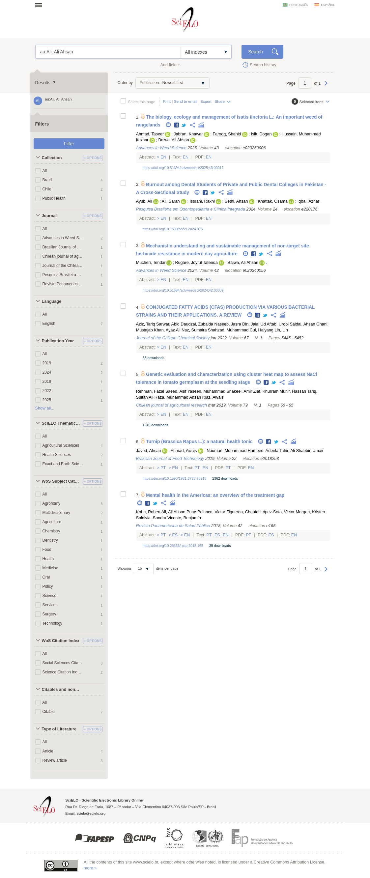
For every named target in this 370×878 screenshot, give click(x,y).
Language (51, 301)
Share (219, 101)
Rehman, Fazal (150, 391)
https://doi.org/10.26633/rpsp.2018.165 (173, 546)
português (298, 5)
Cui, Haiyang (261, 330)
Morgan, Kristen (310, 512)
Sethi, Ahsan (236, 201)
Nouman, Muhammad (226, 450)
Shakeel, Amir (239, 391)
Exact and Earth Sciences (63, 464)
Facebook (177, 125)
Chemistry (51, 531)
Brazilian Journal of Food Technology (63, 247)
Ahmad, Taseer (150, 134)
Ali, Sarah (171, 201)
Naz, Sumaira (194, 330)
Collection (52, 158)
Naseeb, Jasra (227, 324)
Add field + (170, 65)
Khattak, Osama (272, 201)
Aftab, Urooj (278, 324)
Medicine (50, 568)
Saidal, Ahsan (302, 324)
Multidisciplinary (56, 512)
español (328, 5)
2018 (47, 381)
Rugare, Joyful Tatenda (196, 262)
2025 (47, 400)
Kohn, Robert (148, 512)
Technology (53, 623)
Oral (46, 577)
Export (206, 101)
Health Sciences (57, 454)
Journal (49, 215)
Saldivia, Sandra (151, 518)
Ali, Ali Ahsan (173, 512)
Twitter (184, 125)
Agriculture (52, 522)
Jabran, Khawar (188, 134)
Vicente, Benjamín (184, 518)
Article (48, 751)
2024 (47, 372)
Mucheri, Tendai (150, 262)
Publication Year (58, 341)
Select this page (142, 101)
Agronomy (52, 503)
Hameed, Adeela (263, 450)
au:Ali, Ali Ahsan (108, 51)
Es (175, 535)
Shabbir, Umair (310, 450)
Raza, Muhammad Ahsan (178, 397)
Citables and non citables (61, 689)
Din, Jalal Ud (254, 324)
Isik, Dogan (261, 134)
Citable (49, 711)
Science (50, 595)
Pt (163, 468)
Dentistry (50, 540)
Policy (48, 586)
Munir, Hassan (292, 391)
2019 (47, 363)
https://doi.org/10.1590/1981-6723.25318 (174, 478)
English (49, 323)
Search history (263, 65)
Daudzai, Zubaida (197, 324)
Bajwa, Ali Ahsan (173, 140)
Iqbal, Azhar (309, 201)
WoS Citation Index (61, 640)
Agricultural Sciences (61, 445)
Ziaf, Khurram (265, 391)
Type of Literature (59, 729)
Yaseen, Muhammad (206, 391)
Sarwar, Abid (168, 324)
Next (326, 86)
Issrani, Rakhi (201, 201)
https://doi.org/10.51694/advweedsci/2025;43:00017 (183, 168)
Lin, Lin (281, 330)
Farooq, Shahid (227, 134)
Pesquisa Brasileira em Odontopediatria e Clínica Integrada (63, 274)
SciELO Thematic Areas (61, 423)
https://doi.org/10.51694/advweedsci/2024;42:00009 (183, 290)
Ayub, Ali (144, 201)
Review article (55, 760)
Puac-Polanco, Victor (205, 512)
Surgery (49, 614)
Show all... (44, 408)
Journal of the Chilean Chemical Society (63, 265)
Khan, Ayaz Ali (167, 330)
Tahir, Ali (287, 450)
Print (167, 101)
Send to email (185, 101)
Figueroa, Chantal (242, 512)
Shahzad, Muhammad (228, 330)
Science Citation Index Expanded (63, 672)
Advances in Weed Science (63, 238)
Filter (69, 143)
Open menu (40, 5)
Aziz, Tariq (145, 324)
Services (50, 605)
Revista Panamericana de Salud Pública (63, 284)
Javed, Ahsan (148, 450)
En (163, 157)
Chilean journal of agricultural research (63, 256)
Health (48, 558)
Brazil (47, 180)
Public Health (54, 198)
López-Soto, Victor (278, 512)
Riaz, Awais (213, 397)
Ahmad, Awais (184, 450)
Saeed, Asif (175, 391)
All (45, 170)
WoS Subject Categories (61, 481)
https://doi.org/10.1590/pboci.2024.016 (173, 229)
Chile (47, 189)
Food (47, 549)
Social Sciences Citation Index (63, 663)
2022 (47, 390)
